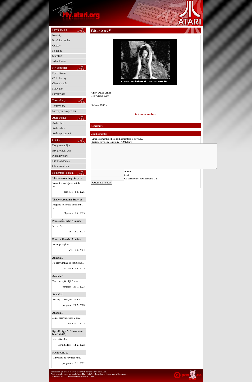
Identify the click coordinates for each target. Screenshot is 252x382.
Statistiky (57, 56)
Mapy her (57, 88)
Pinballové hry (60, 155)
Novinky (57, 35)
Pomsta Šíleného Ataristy (66, 221)
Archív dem (58, 128)
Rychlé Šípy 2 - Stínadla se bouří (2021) (67, 333)
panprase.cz (77, 376)
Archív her (58, 123)
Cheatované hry (60, 166)
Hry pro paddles (61, 161)
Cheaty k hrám (60, 83)
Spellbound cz (60, 352)
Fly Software (59, 73)
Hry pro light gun (61, 150)
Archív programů (61, 133)
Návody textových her (64, 111)
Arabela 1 (58, 257)
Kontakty (57, 50)
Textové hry (58, 105)
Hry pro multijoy (61, 145)
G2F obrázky (59, 78)
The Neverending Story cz (67, 178)
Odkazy (56, 45)
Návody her (58, 93)
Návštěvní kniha (61, 40)
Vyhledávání (59, 61)
